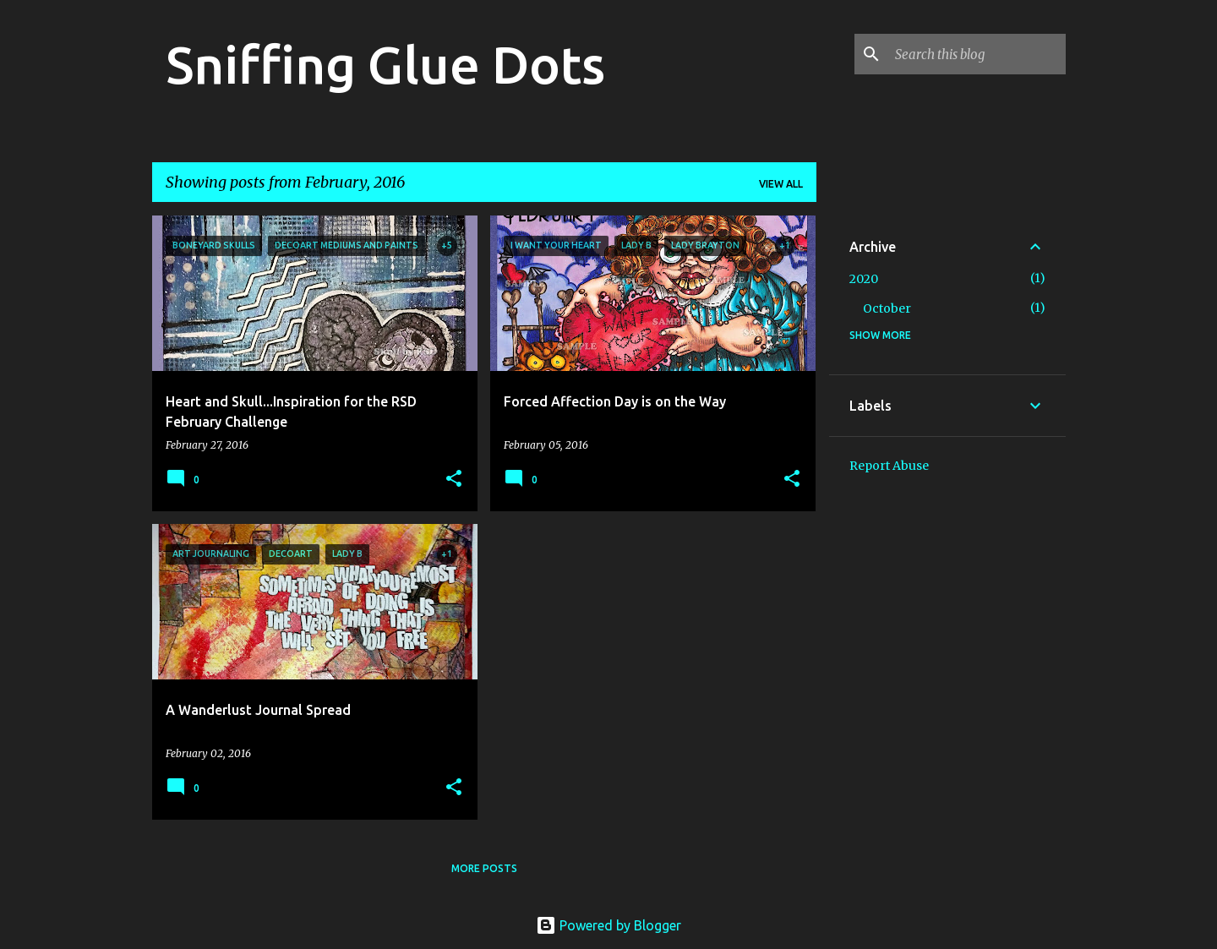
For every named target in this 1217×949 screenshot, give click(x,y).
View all (781, 183)
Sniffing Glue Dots (385, 64)
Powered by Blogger (608, 925)
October (887, 308)
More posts (484, 868)
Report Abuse (889, 465)
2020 (863, 278)
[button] (454, 479)
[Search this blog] (977, 54)
